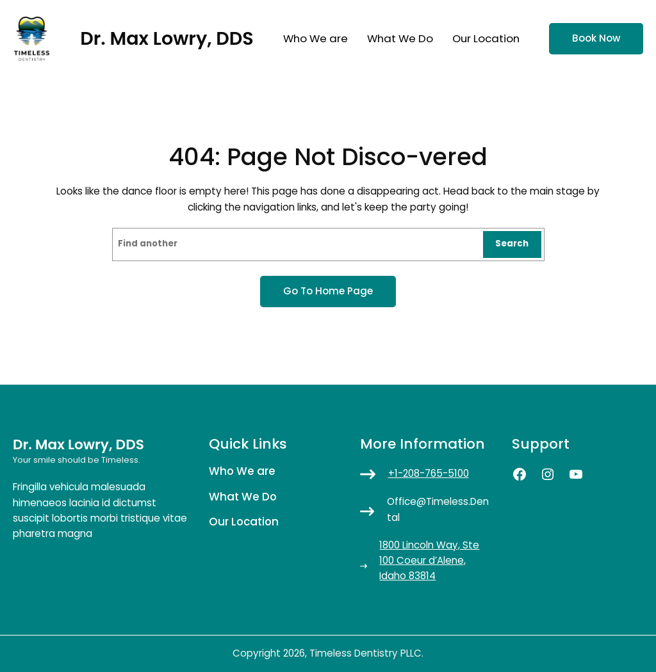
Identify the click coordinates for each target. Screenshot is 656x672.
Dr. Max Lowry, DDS (167, 38)
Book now (596, 38)
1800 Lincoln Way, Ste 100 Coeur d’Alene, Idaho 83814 (429, 560)
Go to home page (328, 291)
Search (512, 243)
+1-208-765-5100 (428, 473)
